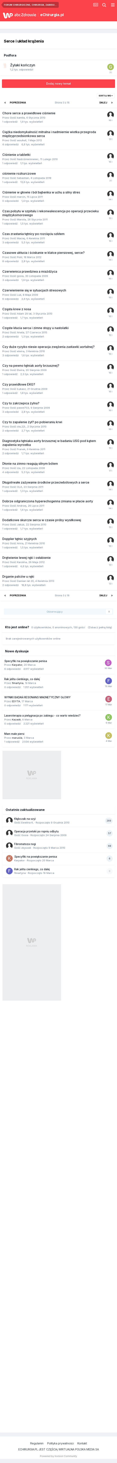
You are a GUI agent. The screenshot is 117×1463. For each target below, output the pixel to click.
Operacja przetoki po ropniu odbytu (36, 831)
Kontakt (82, 1443)
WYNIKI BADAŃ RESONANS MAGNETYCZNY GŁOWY (37, 697)
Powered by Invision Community (58, 1456)
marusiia (17, 737)
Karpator (17, 664)
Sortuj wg (106, 95)
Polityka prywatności (60, 1443)
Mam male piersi (14, 733)
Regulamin (36, 1443)
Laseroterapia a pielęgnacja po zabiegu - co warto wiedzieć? (42, 715)
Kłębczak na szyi (25, 818)
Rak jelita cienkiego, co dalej (22, 679)
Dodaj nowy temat (58, 83)
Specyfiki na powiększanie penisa (25, 661)
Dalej (103, 102)
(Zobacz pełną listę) (100, 627)
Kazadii (16, 719)
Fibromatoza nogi (25, 844)
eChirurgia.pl (52, 15)
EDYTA (16, 701)
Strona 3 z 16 (63, 102)
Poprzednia (18, 102)
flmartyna (17, 683)
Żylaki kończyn (22, 65)
